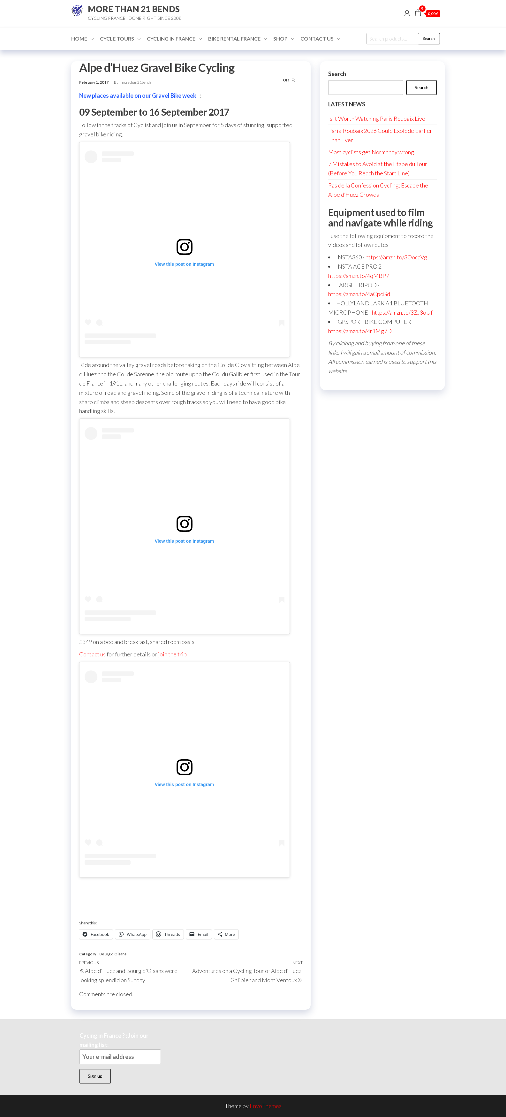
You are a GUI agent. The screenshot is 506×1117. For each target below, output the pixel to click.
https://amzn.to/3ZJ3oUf (402, 312)
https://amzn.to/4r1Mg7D (360, 330)
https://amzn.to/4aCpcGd (359, 293)
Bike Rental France (234, 38)
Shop (280, 38)
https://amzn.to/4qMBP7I (359, 275)
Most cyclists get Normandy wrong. (371, 152)
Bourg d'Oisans (112, 954)
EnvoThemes (266, 1105)
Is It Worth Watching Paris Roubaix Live (376, 118)
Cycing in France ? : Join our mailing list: (120, 1048)
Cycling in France (171, 38)
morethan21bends (136, 82)
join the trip (172, 654)
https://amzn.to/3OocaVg (396, 257)
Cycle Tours (117, 38)
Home (79, 38)
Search (429, 38)
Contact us (92, 654)
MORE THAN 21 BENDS (134, 9)
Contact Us (317, 38)
